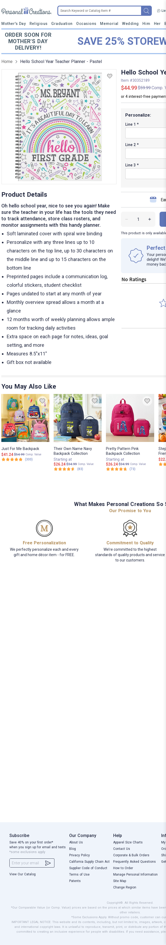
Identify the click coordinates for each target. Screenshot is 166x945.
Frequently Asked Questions (134, 862)
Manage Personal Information (135, 874)
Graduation (61, 23)
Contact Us (121, 849)
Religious (38, 23)
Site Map (119, 881)
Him (146, 23)
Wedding (130, 23)
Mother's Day (13, 23)
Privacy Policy (79, 855)
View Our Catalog (22, 874)
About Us (76, 842)
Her (157, 23)
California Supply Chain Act (89, 862)
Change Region (124, 887)
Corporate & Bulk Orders (131, 855)
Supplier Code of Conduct (88, 868)
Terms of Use (79, 874)
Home (7, 61)
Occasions (86, 23)
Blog (72, 849)
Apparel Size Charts (128, 842)
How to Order (123, 868)
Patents (75, 881)
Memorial (109, 23)
